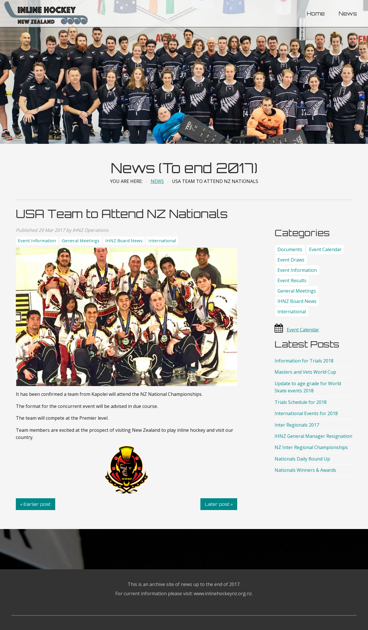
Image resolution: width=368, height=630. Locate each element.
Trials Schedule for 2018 (301, 402)
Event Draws (290, 260)
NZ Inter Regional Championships (311, 447)
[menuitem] (316, 13)
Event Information (37, 240)
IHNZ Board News (124, 240)
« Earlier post (35, 504)
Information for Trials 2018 (304, 361)
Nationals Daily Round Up (302, 459)
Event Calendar (325, 249)
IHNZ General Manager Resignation (313, 436)
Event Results (291, 280)
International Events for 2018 (306, 413)
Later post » (219, 504)
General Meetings (80, 240)
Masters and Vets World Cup (305, 372)
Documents (289, 249)
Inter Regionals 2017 (297, 425)
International (162, 240)
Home (316, 13)
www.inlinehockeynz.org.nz (223, 593)
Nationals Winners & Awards (305, 470)
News (348, 13)
